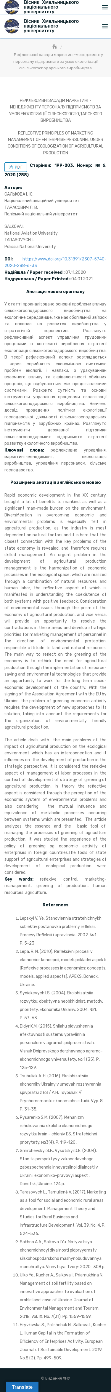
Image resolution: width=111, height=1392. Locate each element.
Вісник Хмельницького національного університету (51, 26)
